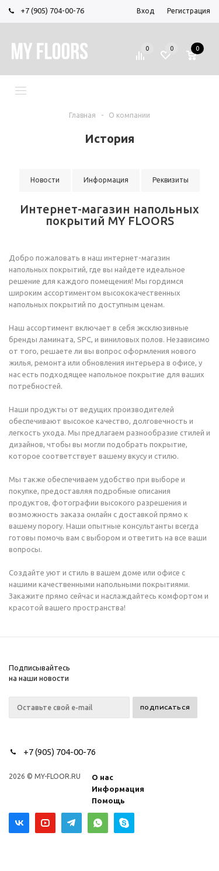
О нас (102, 777)
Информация (118, 789)
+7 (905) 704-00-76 (52, 10)
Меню (48, 89)
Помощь (108, 800)
